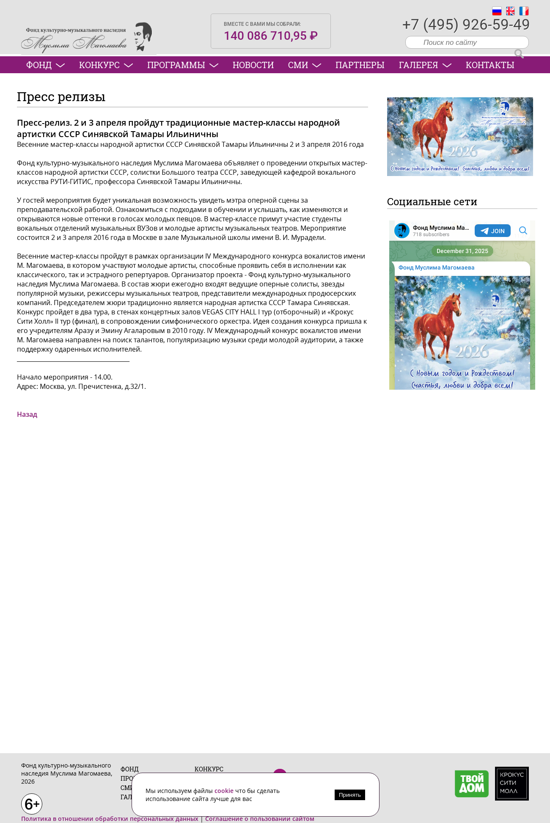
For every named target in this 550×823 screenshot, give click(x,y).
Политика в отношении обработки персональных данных (109, 819)
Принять (350, 795)
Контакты (490, 64)
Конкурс (106, 64)
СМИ (304, 64)
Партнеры (360, 64)
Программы (182, 64)
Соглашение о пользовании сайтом (259, 819)
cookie (224, 791)
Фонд (45, 64)
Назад (27, 414)
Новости (253, 64)
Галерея (425, 64)
